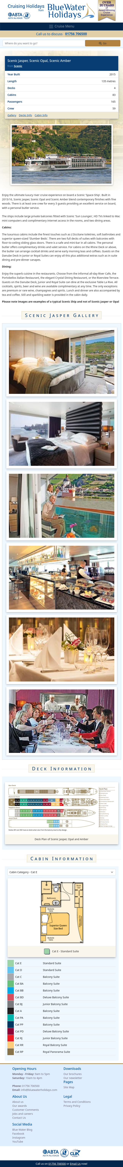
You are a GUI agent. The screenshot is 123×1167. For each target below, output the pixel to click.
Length (12, 81)
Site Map (68, 1087)
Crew (11, 108)
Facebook (18, 1133)
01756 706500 (31, 1086)
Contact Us (19, 1117)
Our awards (19, 1106)
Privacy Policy (71, 1106)
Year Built (14, 74)
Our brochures (72, 1074)
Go (103, 43)
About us (18, 1102)
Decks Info (25, 115)
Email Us (75, 1163)
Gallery (12, 115)
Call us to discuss (61, 33)
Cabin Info (41, 115)
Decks (11, 88)
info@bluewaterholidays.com (39, 1090)
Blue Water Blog (22, 1129)
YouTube (17, 1141)
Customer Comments (25, 1110)
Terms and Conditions (77, 1102)
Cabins (12, 95)
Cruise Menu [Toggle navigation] (61, 26)
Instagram (18, 1137)
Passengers (15, 101)
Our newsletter (72, 1078)
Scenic (18, 66)
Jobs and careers (22, 1113)
